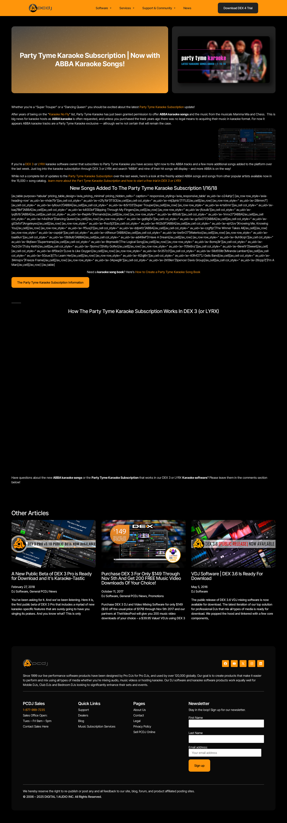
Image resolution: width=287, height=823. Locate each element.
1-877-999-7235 (34, 711)
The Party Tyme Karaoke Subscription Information (50, 283)
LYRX (41, 165)
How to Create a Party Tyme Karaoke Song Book (167, 273)
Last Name (196, 734)
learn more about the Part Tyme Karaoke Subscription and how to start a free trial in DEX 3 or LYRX (114, 182)
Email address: (225, 752)
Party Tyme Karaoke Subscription (161, 108)
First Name (196, 718)
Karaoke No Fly (59, 115)
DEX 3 (29, 165)
